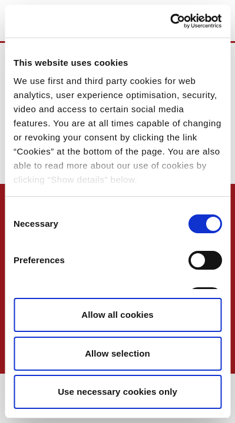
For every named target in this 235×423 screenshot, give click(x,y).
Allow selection (117, 353)
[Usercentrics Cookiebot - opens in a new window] (169, 21)
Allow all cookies (117, 315)
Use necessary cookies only (117, 392)
